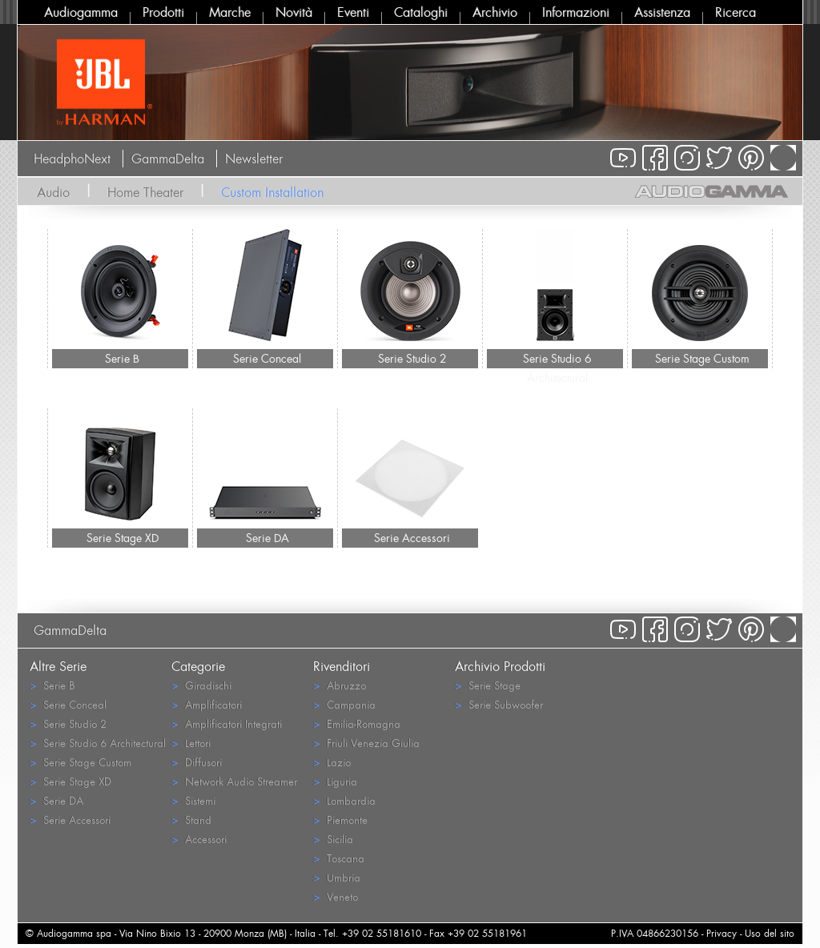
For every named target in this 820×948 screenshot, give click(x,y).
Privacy (721, 933)
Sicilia (333, 838)
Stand (191, 819)
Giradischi (201, 685)
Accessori (199, 838)
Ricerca (735, 12)
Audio (53, 192)
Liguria (335, 781)
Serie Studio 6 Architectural (557, 359)
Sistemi (193, 800)
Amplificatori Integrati (226, 723)
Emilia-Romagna (356, 723)
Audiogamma (81, 12)
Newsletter (254, 158)
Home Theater (145, 192)
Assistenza (662, 12)
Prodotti (163, 12)
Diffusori (196, 761)
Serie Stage (488, 685)
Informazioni (575, 12)
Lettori (191, 742)
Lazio (332, 761)
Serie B (122, 358)
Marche (230, 12)
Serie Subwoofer (499, 704)
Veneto (335, 896)
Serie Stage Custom (702, 358)
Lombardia (344, 800)
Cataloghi (421, 12)
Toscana (338, 858)
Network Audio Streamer (234, 781)
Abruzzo (339, 685)
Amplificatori (206, 704)
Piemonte (340, 819)
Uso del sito (769, 933)
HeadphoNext (72, 158)
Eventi (353, 12)
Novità (293, 12)
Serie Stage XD (122, 537)
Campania (344, 704)
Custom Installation (272, 192)
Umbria (336, 877)
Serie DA (267, 537)
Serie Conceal (267, 358)
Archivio (494, 12)
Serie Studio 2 (412, 358)
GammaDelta (167, 158)
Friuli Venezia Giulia (366, 742)
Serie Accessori (412, 537)
